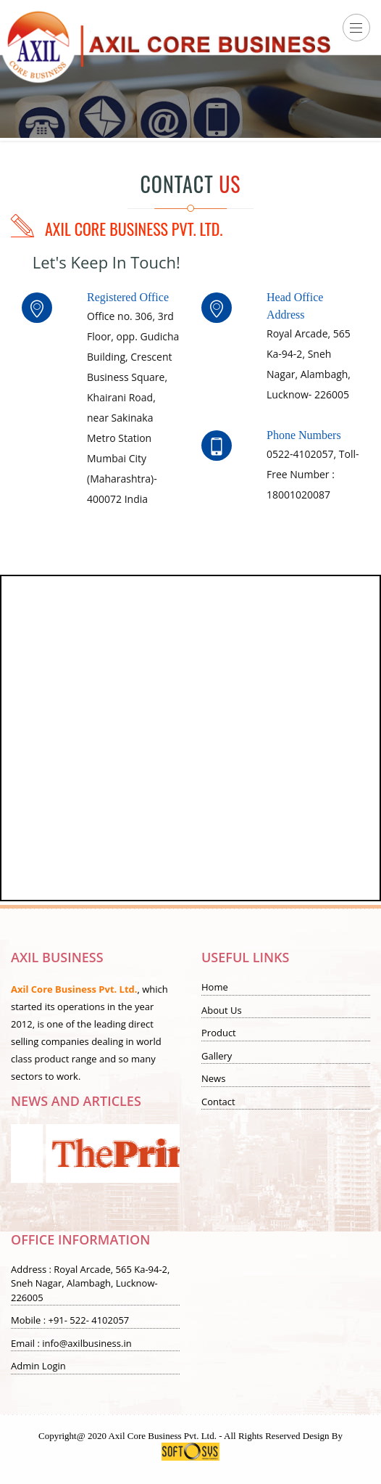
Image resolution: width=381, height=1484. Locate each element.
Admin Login (38, 1365)
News (213, 1078)
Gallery (216, 1055)
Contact (218, 1101)
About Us (221, 1010)
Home (214, 986)
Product (218, 1032)
